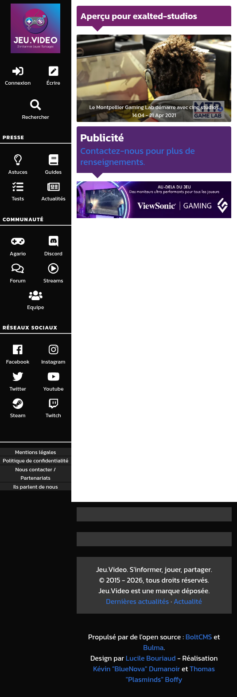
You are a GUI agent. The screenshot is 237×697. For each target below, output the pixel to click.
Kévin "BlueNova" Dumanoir (136, 668)
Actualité (188, 601)
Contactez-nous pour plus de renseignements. (137, 156)
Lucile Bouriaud (151, 658)
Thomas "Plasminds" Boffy (170, 674)
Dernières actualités (137, 601)
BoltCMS (199, 636)
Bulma (153, 647)
